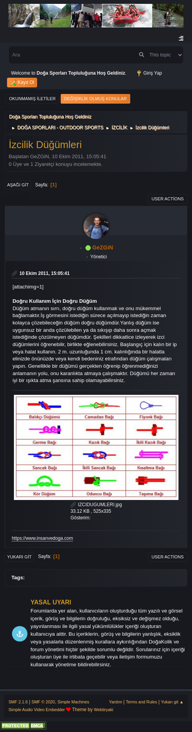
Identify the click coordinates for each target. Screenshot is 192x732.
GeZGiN (102, 247)
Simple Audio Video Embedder (36, 709)
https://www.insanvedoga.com (42, 538)
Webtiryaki (103, 709)
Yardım (115, 702)
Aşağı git (18, 185)
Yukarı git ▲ (172, 702)
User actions (167, 198)
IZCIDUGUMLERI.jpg (96, 504)
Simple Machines (73, 702)
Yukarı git (19, 557)
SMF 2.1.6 (18, 702)
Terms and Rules (141, 702)
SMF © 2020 (43, 702)
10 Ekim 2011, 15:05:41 (44, 273)
